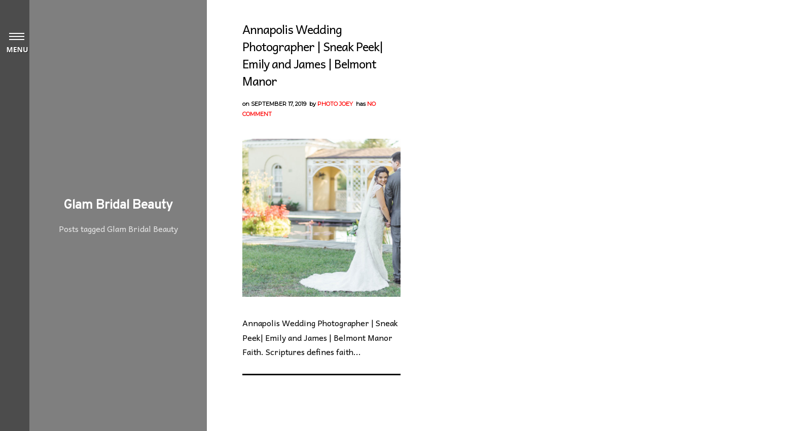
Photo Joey (335, 103)
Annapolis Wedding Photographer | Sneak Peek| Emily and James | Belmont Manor (312, 54)
